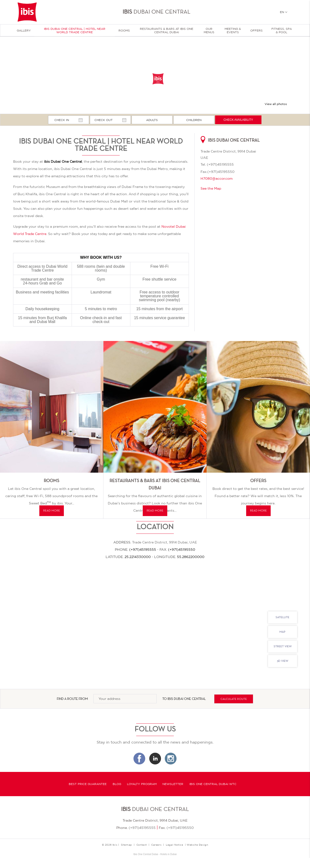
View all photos (276, 104)
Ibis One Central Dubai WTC (212, 784)
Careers (156, 844)
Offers (256, 30)
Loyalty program (142, 784)
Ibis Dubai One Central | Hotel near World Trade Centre (74, 30)
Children (193, 120)
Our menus (209, 30)
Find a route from (72, 699)
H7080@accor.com (217, 178)
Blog (117, 784)
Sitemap (126, 844)
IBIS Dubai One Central (187, 699)
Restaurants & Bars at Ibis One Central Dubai (166, 30)
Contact (141, 844)
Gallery (24, 30)
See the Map (211, 188)
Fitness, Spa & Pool (281, 30)
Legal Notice (174, 844)
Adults (152, 120)
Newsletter (172, 784)
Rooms (124, 30)
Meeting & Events (233, 30)
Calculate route (233, 699)
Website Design (197, 844)
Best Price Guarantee (88, 784)
